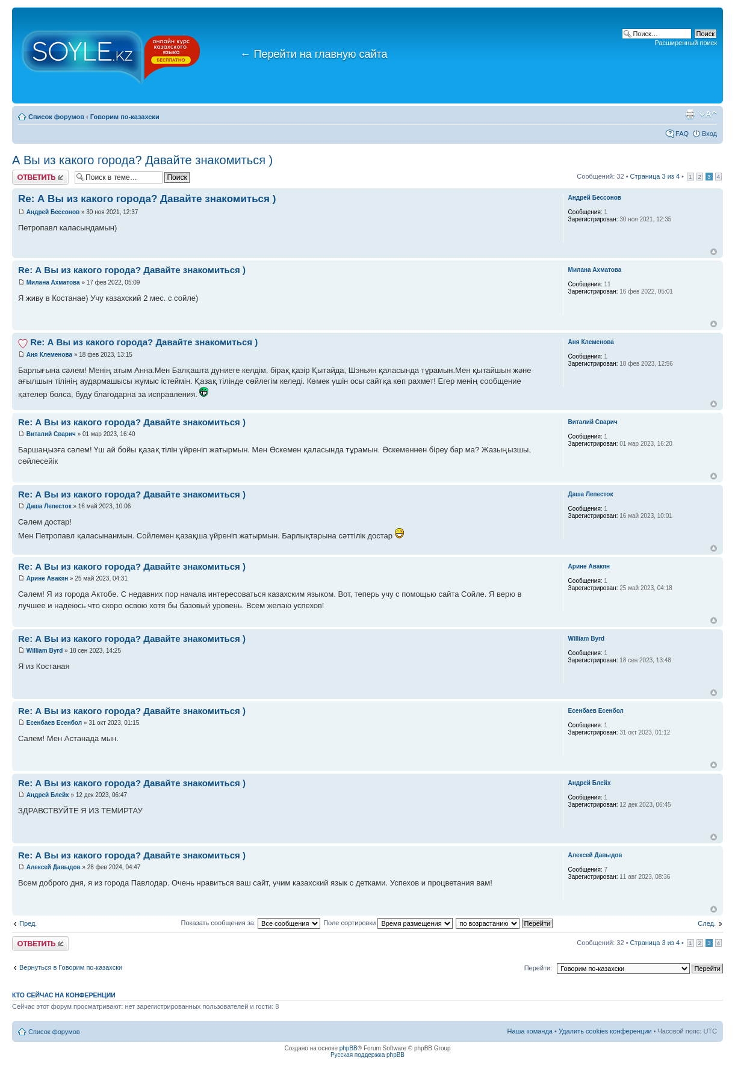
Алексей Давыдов (53, 867)
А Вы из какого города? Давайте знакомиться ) (142, 160)
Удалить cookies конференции (605, 1031)
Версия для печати (689, 114)
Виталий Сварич (51, 434)
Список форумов (56, 116)
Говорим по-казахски (125, 116)
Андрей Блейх (47, 795)
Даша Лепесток (49, 506)
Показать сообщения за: (251, 922)
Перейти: (538, 968)
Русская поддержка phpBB (367, 1055)
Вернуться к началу (713, 251)
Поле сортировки (388, 922)
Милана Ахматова (53, 282)
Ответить (40, 177)
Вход (709, 133)
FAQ (682, 133)
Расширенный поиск (685, 42)
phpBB (349, 1048)
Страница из (655, 176)
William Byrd (44, 650)
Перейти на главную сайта (314, 54)
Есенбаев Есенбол (54, 722)
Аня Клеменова (49, 354)
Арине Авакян (47, 578)
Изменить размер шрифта (708, 114)
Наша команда (530, 1031)
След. (707, 923)
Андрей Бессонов (52, 212)
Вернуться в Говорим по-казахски (70, 967)
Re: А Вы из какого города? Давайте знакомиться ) (147, 199)
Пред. (28, 923)
